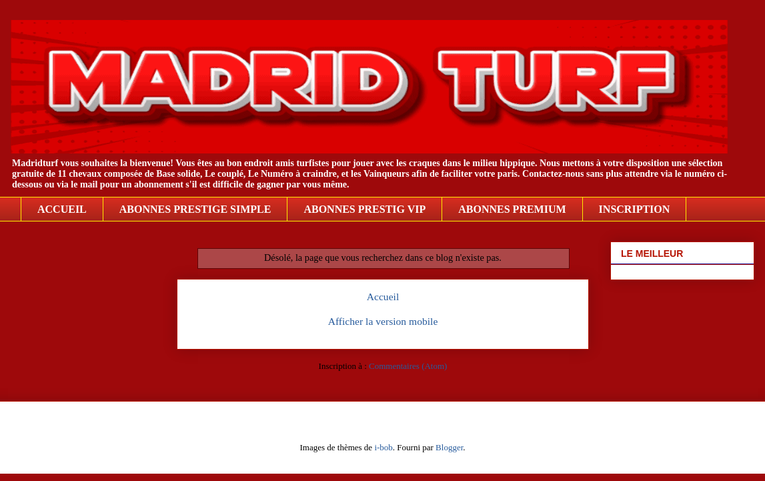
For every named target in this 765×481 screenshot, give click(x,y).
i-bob (383, 447)
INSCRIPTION (634, 209)
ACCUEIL (62, 209)
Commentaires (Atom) (408, 366)
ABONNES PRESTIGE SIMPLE (195, 209)
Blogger (449, 447)
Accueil (383, 296)
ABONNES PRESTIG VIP (364, 209)
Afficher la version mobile (383, 321)
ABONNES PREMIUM (512, 209)
